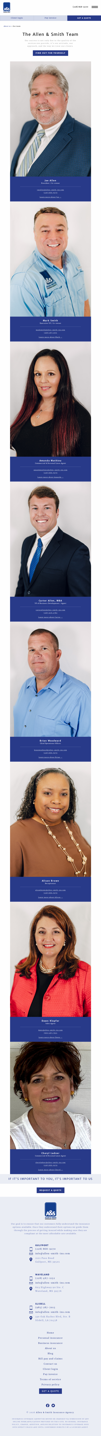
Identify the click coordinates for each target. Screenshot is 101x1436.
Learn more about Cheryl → (50, 1170)
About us (7, 26)
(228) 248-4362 (50, 613)
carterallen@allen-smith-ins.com (50, 610)
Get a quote (84, 18)
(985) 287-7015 (50, 1033)
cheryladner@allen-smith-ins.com (50, 1162)
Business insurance (50, 1343)
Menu (95, 7)
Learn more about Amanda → (50, 477)
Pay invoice (50, 18)
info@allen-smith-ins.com (52, 1254)
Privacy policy (51, 1385)
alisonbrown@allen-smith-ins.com (50, 890)
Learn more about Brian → (50, 757)
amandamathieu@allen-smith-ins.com (50, 470)
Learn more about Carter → (50, 617)
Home (50, 1333)
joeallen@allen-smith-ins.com (50, 190)
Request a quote (50, 1190)
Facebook (48, 1405)
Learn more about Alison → (50, 897)
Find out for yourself (50, 53)
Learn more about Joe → (50, 197)
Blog (50, 1354)
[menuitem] (17, 18)
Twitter (53, 1405)
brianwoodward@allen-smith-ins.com (50, 750)
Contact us (50, 1364)
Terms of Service (50, 1380)
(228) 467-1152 (50, 332)
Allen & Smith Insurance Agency (6, 7)
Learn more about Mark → (50, 337)
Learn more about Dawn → (50, 1037)
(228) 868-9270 (80, 7)
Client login (17, 18)
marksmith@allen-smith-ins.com (50, 330)
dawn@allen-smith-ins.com (50, 1030)
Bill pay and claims (50, 1359)
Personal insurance (50, 1338)
